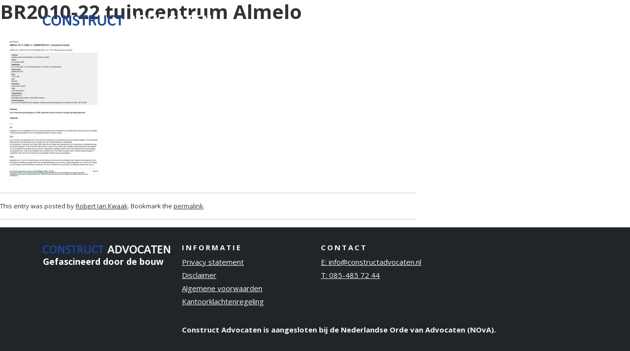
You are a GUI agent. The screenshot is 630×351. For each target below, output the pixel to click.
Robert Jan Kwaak (102, 206)
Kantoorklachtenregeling (223, 301)
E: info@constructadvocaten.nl (371, 262)
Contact (564, 19)
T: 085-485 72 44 (350, 275)
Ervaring (410, 19)
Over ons (458, 19)
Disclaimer (199, 275)
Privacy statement (213, 262)
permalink (188, 206)
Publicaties (512, 19)
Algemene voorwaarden (222, 288)
